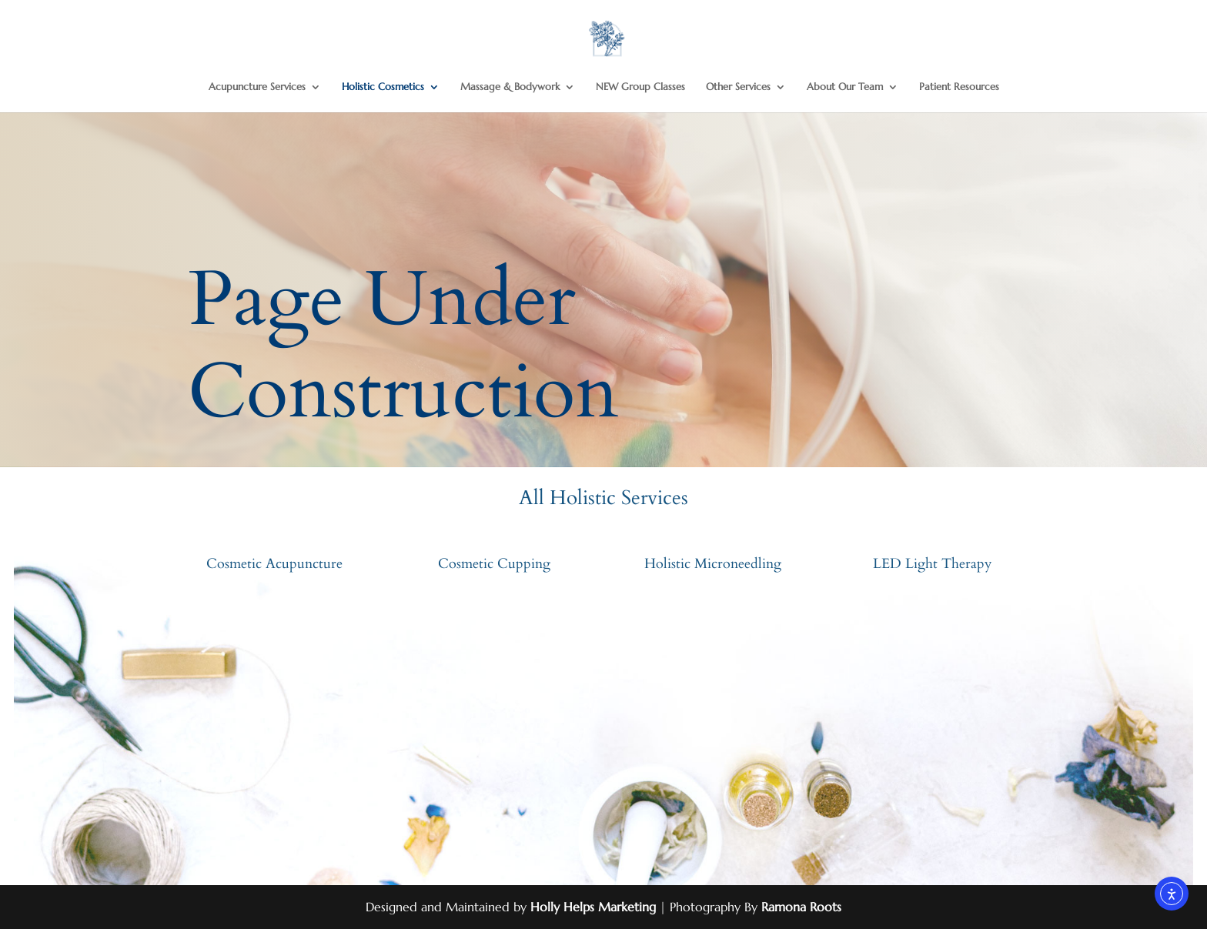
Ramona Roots (801, 906)
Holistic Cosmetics (383, 87)
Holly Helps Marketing (593, 906)
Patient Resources (959, 87)
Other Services (738, 87)
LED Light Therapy (932, 563)
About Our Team (845, 87)
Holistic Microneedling (712, 563)
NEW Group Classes (640, 87)
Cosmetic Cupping (494, 563)
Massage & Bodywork (510, 87)
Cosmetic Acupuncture (274, 563)
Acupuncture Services (257, 87)
